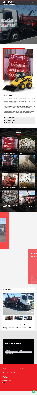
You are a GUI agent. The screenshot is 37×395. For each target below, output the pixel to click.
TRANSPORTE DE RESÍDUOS (11, 120)
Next (33, 318)
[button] (34, 25)
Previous (3, 318)
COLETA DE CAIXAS (9, 122)
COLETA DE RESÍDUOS (10, 117)
